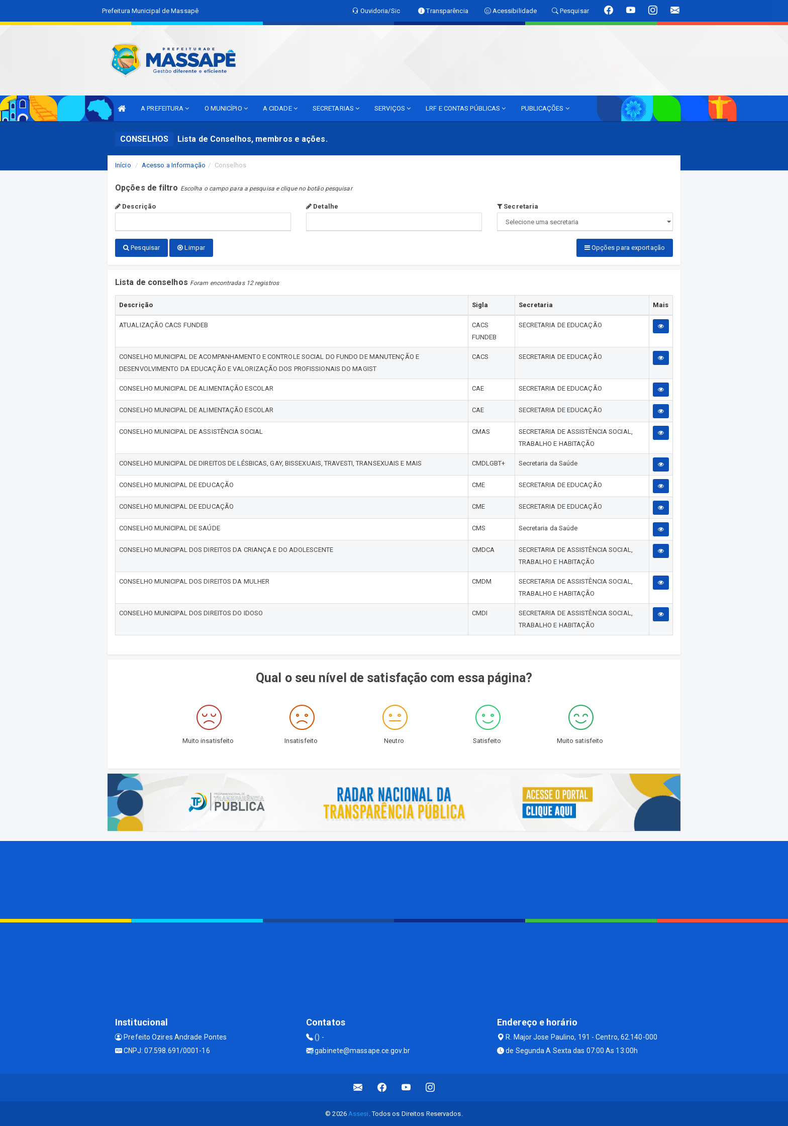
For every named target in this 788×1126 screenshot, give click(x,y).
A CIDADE (280, 108)
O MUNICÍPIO (226, 108)
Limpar (191, 247)
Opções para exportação (624, 247)
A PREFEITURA (165, 108)
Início (123, 165)
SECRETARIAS (336, 108)
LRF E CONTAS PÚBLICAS (466, 108)
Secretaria (517, 206)
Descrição (135, 206)
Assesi (358, 1113)
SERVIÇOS (392, 108)
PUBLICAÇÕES (545, 108)
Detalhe (322, 206)
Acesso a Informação (174, 165)
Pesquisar (141, 247)
